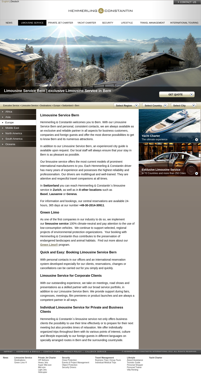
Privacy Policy (73, 352)
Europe (56, 105)
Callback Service (96, 352)
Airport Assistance (135, 360)
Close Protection (69, 360)
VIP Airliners (43, 360)
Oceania (10, 144)
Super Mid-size (45, 365)
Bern (77, 105)
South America (14, 138)
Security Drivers (69, 367)
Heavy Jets (43, 362)
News (9, 23)
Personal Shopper (135, 365)
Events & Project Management (75, 362)
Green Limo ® (20, 362)
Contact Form (53, 352)
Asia (7, 117)
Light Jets (42, 370)
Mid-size (42, 367)
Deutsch (15, 1)
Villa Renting (132, 370)
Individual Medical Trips (105, 362)
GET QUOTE (175, 94)
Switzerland (67, 105)
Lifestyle (127, 23)
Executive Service (11, 105)
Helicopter (42, 372)
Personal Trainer (134, 367)
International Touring (184, 23)
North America (13, 133)
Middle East (12, 127)
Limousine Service (32, 23)
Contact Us (188, 2)
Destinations (45, 105)
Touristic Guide (133, 362)
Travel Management (152, 23)
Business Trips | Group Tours (108, 360)
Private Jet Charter (60, 23)
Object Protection (69, 365)
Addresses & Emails (28, 352)
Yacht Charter (86, 23)
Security (107, 23)
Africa (8, 111)
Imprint (9, 352)
